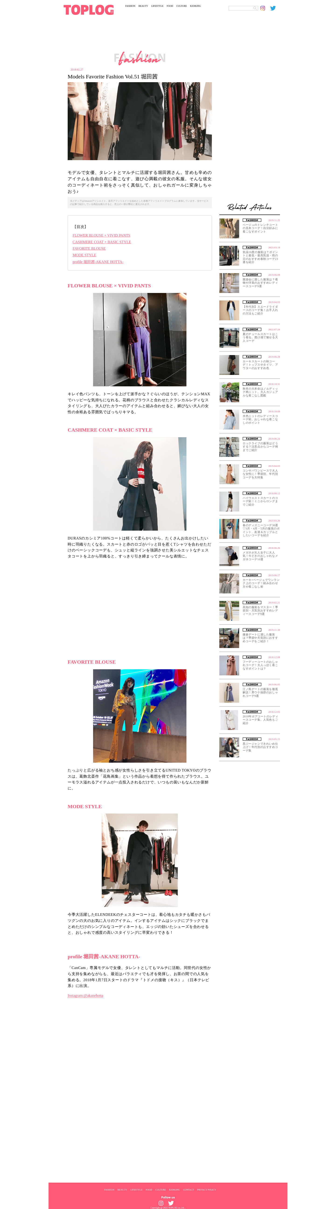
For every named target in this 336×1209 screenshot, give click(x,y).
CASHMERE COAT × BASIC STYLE (102, 242)
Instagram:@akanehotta (85, 996)
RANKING (195, 6)
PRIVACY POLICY (206, 1189)
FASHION (130, 6)
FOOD (170, 6)
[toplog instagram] (265, 8)
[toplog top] (88, 10)
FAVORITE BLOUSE (89, 248)
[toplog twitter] (275, 8)
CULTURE (181, 6)
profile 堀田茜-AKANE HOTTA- (98, 262)
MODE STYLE (84, 255)
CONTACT (188, 1189)
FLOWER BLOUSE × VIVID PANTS (101, 235)
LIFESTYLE (157, 6)
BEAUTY (143, 6)
